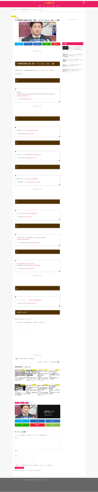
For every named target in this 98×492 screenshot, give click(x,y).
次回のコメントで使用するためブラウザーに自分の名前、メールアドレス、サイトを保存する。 (34, 465)
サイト (16, 460)
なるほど (17, 402)
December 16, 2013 (36, 242)
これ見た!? (49, 3)
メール (16, 455)
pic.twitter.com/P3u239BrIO (32, 178)
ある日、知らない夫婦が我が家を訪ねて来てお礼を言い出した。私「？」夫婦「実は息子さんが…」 (72, 49)
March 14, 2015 (32, 157)
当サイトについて (18, 480)
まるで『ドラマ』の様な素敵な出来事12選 (72, 55)
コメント (17, 438)
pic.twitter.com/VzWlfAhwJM (34, 265)
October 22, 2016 (32, 303)
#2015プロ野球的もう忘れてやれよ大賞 (25, 263)
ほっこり (22, 402)
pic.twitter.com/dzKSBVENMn (23, 239)
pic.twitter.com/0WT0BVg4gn (35, 299)
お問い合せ (25, 480)
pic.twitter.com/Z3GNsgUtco (32, 130)
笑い (27, 402)
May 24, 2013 (31, 133)
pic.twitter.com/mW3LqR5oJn (23, 95)
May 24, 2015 (37, 182)
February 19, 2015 (28, 216)
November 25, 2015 (29, 268)
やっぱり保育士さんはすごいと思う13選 (72, 65)
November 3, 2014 (28, 98)
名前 (16, 451)
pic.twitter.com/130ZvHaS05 (31, 213)
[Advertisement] (37, 55)
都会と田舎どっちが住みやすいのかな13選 (72, 70)
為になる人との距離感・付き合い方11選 (72, 60)
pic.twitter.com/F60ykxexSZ (35, 154)
